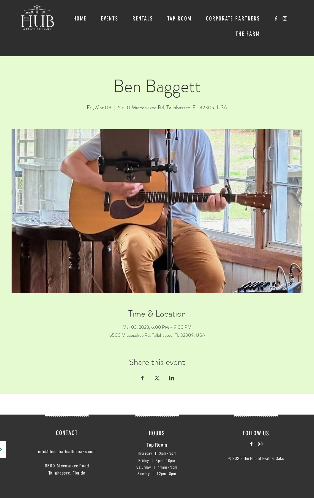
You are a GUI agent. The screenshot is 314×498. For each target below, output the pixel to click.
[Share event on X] (157, 378)
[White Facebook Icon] (276, 18)
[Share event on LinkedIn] (171, 378)
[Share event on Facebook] (142, 378)
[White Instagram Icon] (285, 18)
